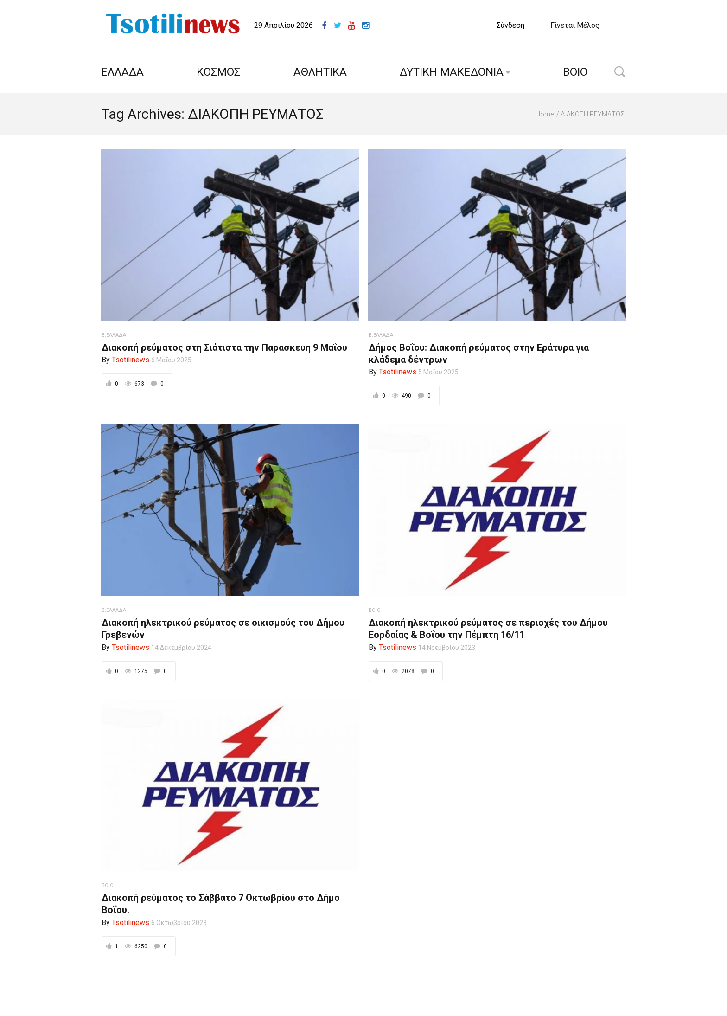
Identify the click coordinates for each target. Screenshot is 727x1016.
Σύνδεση (510, 25)
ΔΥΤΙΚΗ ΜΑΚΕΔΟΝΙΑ (452, 71)
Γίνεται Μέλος (574, 25)
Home (545, 114)
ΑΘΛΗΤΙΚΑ (320, 71)
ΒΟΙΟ (575, 71)
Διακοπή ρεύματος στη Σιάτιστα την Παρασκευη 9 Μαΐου (224, 347)
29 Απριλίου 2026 (283, 25)
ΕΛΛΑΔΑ (122, 71)
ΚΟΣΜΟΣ (218, 71)
